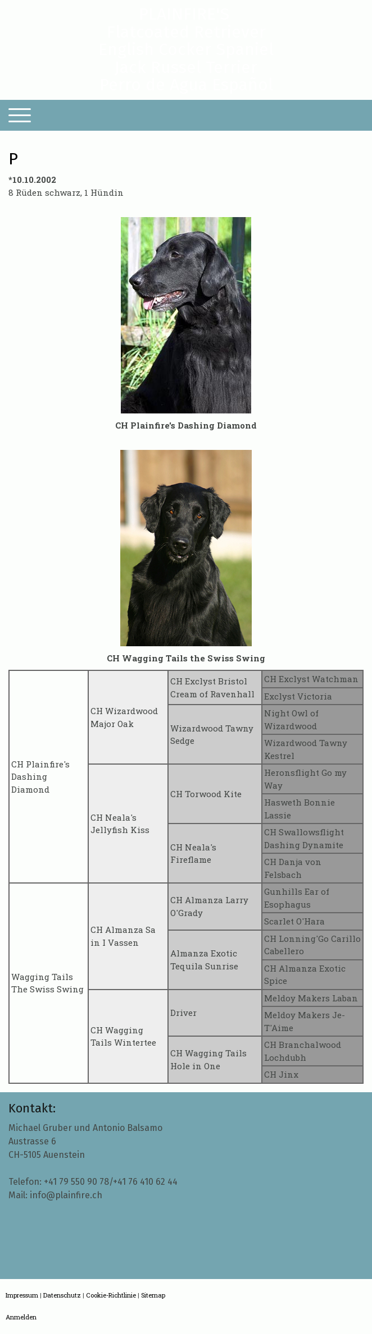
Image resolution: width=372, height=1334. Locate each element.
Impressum (22, 1295)
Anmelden (21, 1317)
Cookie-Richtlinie (111, 1295)
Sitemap (153, 1295)
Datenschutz (62, 1295)
